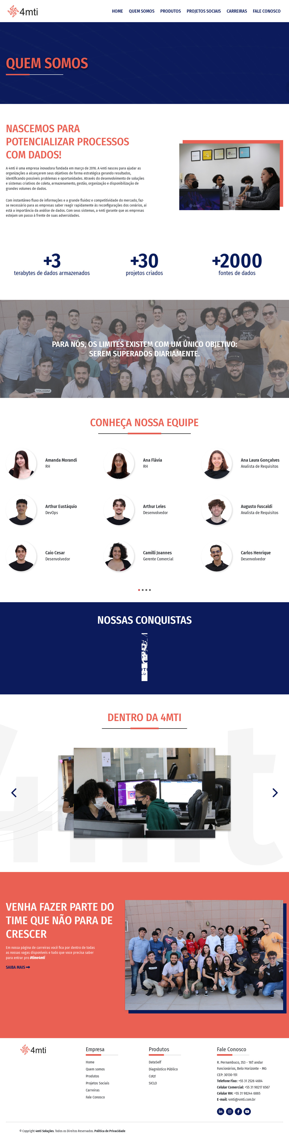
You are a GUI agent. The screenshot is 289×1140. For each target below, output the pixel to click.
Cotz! (152, 1076)
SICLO (153, 1083)
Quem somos (95, 1069)
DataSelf (155, 1062)
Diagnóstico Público (163, 1069)
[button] (139, 590)
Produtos (171, 11)
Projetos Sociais (204, 11)
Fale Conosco (267, 11)
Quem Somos (142, 11)
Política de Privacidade (109, 1131)
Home (118, 11)
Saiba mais (18, 967)
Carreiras (237, 11)
